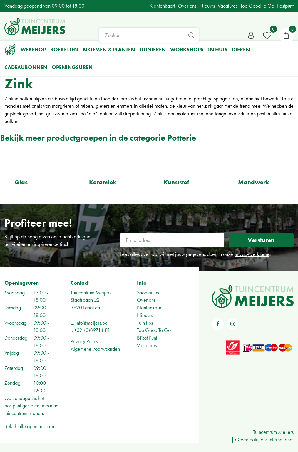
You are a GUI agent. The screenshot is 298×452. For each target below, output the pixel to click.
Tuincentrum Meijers (91, 292)
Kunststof (176, 182)
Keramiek (102, 182)
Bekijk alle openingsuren (29, 426)
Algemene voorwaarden (95, 348)
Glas (21, 182)
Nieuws (145, 315)
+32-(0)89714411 (92, 330)
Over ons (146, 299)
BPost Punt (147, 337)
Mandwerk (253, 182)
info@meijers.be (92, 322)
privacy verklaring (252, 254)
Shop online (149, 292)
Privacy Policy (84, 341)
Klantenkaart (150, 307)
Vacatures (147, 345)
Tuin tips (145, 322)
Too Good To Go (154, 330)
